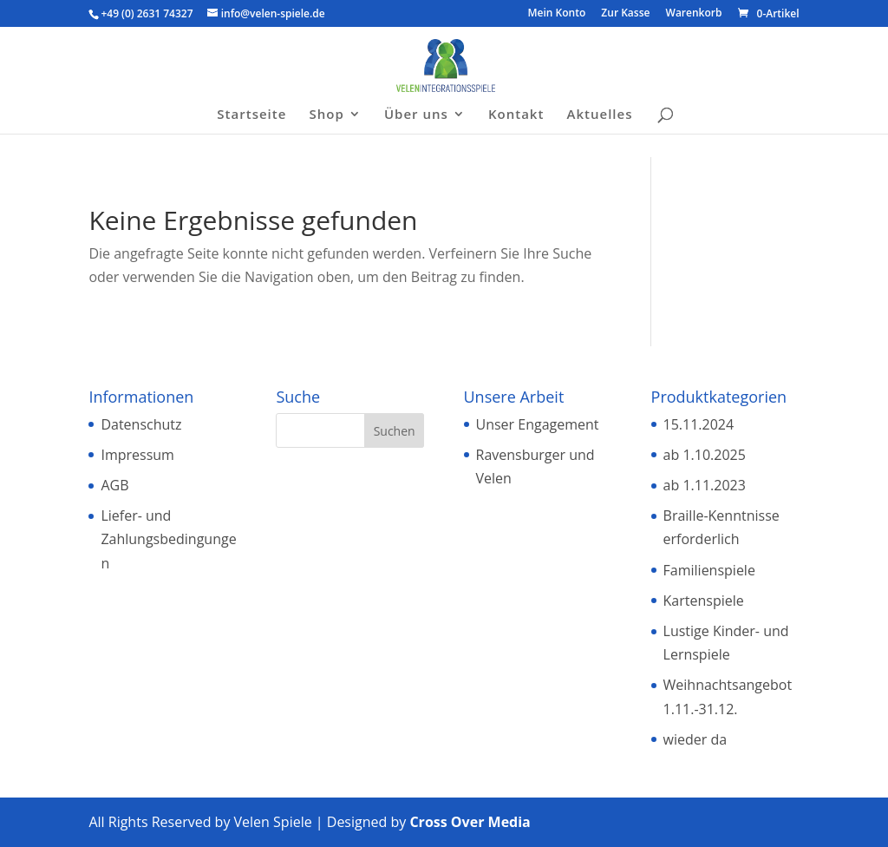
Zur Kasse (625, 14)
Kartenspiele (703, 600)
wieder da (695, 739)
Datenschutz (141, 424)
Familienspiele (709, 570)
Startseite (251, 115)
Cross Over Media (469, 821)
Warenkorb (694, 14)
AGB (114, 485)
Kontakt (516, 115)
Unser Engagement (537, 424)
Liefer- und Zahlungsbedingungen (168, 539)
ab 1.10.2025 (704, 454)
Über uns (416, 115)
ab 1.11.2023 (704, 485)
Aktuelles (600, 115)
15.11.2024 (699, 424)
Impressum (137, 454)
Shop (327, 115)
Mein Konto (557, 14)
